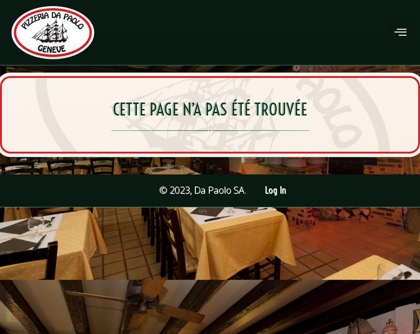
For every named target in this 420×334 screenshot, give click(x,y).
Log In (275, 190)
